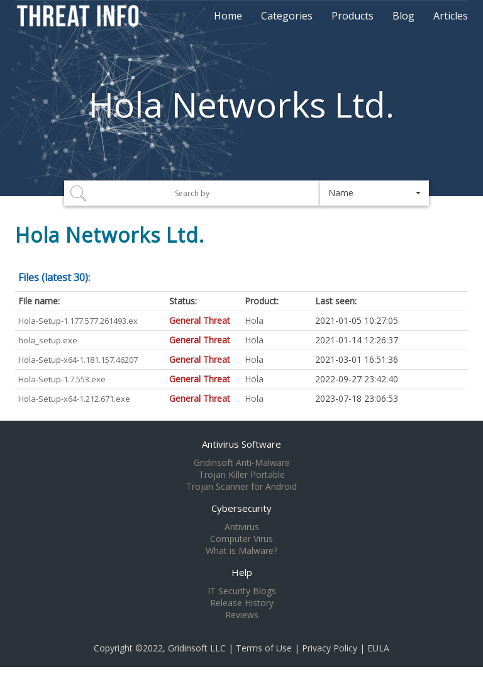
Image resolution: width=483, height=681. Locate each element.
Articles (450, 16)
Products (352, 16)
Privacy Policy (329, 648)
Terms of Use (264, 648)
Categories (287, 16)
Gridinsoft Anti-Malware (242, 462)
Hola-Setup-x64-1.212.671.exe (74, 398)
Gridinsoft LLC (197, 648)
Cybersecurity (241, 508)
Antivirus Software (241, 444)
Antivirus (242, 527)
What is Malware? (241, 550)
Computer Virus (241, 538)
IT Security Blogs (242, 591)
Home (228, 16)
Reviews (241, 615)
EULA (378, 648)
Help (241, 572)
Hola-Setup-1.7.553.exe (62, 379)
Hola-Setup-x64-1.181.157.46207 (78, 359)
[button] (374, 193)
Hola (254, 320)
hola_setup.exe (47, 340)
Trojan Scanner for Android (241, 486)
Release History (242, 603)
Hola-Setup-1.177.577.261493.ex (78, 320)
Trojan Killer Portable (242, 474)
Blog (403, 16)
